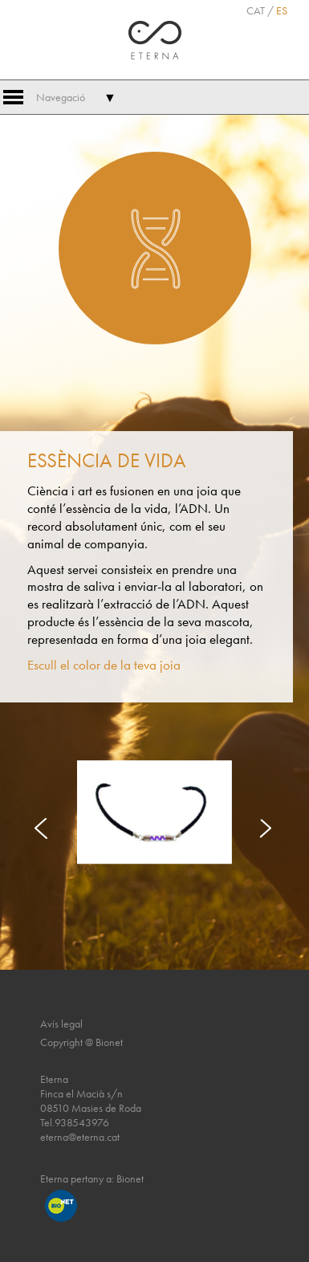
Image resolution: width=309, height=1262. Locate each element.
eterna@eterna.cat (80, 1137)
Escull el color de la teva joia (104, 665)
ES (281, 10)
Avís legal (61, 1023)
